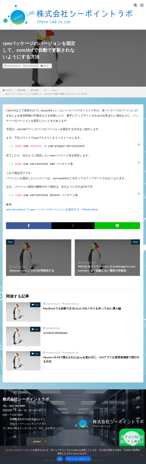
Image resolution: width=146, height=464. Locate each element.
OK (59, 459)
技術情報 (21, 90)
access (37, 441)
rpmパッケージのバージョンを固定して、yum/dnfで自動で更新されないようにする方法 (46, 93)
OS (45, 90)
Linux (45, 66)
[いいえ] (141, 455)
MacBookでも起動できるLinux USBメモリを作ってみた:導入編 (82, 308)
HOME (9, 90)
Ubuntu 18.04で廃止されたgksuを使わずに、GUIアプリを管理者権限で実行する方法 (91, 359)
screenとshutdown (55, 332)
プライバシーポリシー (78, 459)
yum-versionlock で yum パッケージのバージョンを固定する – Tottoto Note (52, 209)
